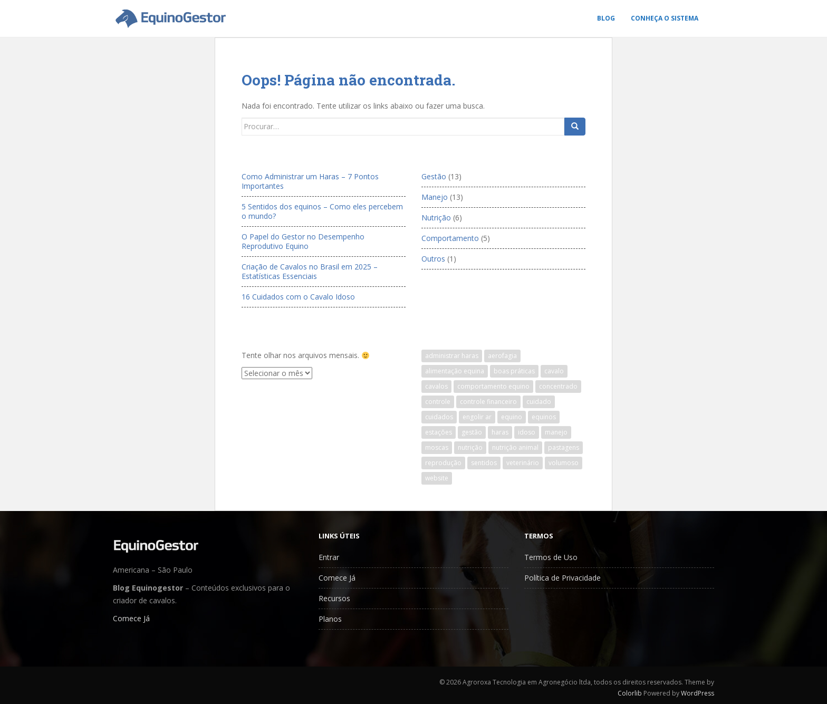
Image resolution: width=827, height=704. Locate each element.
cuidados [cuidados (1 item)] (439, 416)
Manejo (434, 197)
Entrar (329, 557)
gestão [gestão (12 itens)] (471, 432)
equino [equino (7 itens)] (511, 416)
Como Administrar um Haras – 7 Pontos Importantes (310, 181)
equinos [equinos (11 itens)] (544, 416)
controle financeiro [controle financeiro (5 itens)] (488, 401)
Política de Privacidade (562, 578)
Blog (606, 18)
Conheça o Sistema (664, 18)
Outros (433, 259)
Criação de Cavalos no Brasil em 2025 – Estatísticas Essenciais (310, 271)
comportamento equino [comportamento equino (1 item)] (493, 386)
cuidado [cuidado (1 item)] (538, 401)
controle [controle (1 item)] (437, 401)
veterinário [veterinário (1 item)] (522, 462)
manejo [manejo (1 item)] (556, 432)
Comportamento (450, 238)
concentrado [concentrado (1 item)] (558, 386)
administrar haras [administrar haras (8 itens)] (451, 355)
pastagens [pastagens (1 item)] (563, 447)
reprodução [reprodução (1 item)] (443, 462)
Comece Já (131, 618)
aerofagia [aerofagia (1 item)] (502, 355)
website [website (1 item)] (436, 478)
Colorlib (630, 693)
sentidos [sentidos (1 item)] (484, 462)
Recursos (334, 598)
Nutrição (436, 218)
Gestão (433, 176)
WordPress (697, 693)
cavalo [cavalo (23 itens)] (554, 371)
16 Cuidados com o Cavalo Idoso (298, 297)
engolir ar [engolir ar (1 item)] (477, 416)
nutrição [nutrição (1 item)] (470, 447)
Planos (330, 619)
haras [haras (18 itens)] (500, 432)
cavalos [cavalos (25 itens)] (436, 386)
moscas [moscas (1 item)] (436, 447)
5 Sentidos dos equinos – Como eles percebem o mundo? (322, 211)
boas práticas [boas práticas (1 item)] (514, 371)
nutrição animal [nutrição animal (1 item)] (515, 447)
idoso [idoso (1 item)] (526, 432)
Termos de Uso (551, 557)
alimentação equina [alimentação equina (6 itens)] (454, 371)
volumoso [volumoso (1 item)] (564, 462)
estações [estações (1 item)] (438, 432)
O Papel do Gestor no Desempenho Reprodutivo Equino (303, 241)
